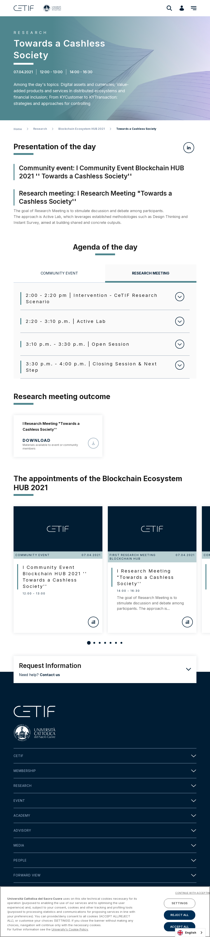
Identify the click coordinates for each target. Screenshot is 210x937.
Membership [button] (105, 771)
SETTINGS (180, 903)
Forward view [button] (105, 875)
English (186, 932)
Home (18, 129)
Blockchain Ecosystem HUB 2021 (81, 128)
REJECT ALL (179, 915)
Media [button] (105, 845)
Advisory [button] (105, 830)
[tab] (59, 273)
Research (40, 128)
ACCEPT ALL (179, 926)
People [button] (105, 860)
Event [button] (105, 800)
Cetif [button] (105, 756)
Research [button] (105, 785)
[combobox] (190, 932)
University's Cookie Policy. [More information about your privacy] (70, 929)
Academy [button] (105, 815)
